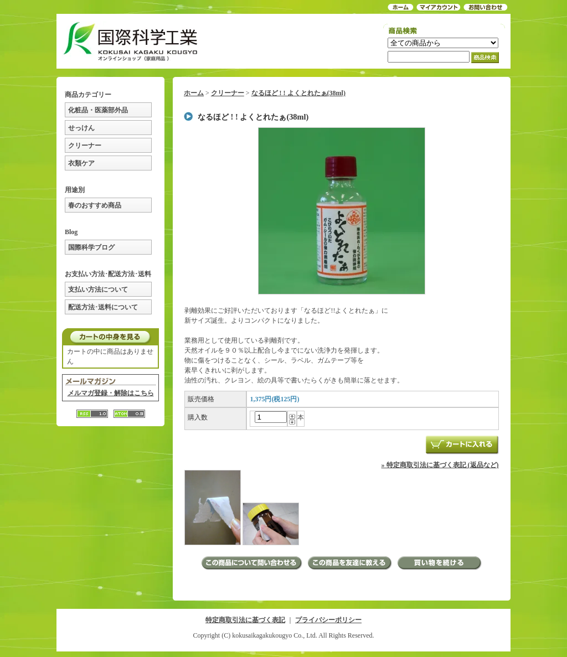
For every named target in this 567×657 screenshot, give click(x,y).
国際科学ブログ (91, 247)
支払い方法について (98, 289)
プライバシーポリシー (328, 620)
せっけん (81, 128)
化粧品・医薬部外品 (98, 110)
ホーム (194, 93)
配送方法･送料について (103, 307)
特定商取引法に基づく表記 (245, 620)
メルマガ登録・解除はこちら (111, 393)
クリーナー (84, 145)
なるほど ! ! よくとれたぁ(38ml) (298, 93)
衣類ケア (81, 163)
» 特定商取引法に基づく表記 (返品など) (440, 465)
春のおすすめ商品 (94, 205)
